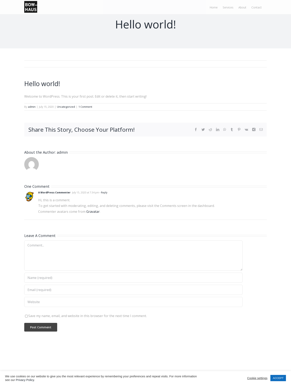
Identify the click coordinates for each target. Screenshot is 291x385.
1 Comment (85, 107)
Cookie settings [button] (257, 378)
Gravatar (93, 211)
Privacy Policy (25, 380)
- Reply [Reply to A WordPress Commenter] (103, 192)
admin (32, 107)
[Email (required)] (133, 290)
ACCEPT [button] (278, 378)
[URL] (133, 302)
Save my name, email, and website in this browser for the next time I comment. (87, 316)
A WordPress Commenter (54, 192)
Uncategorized (66, 107)
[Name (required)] (133, 278)
